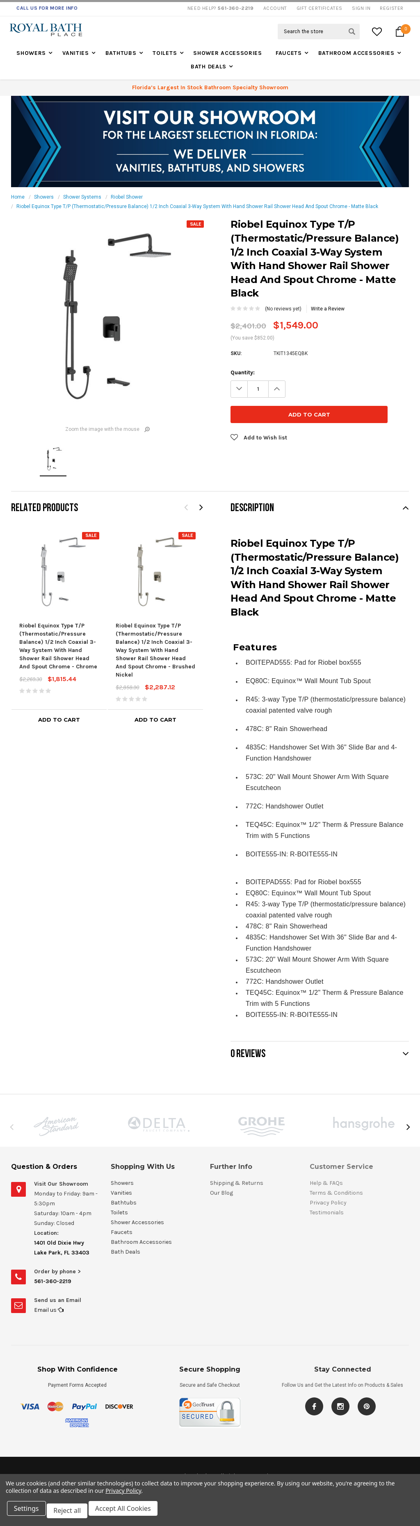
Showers (31, 53)
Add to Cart (59, 719)
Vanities (75, 53)
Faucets (289, 53)
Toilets (165, 53)
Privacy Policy (123, 1495)
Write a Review (328, 309)
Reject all (71, 1512)
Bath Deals (208, 66)
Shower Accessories (227, 53)
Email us (49, 1309)
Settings (28, 1512)
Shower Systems (82, 197)
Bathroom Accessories (356, 53)
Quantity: (243, 372)
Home (18, 197)
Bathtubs (121, 53)
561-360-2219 (52, 1281)
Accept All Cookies (130, 1512)
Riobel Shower (127, 197)
